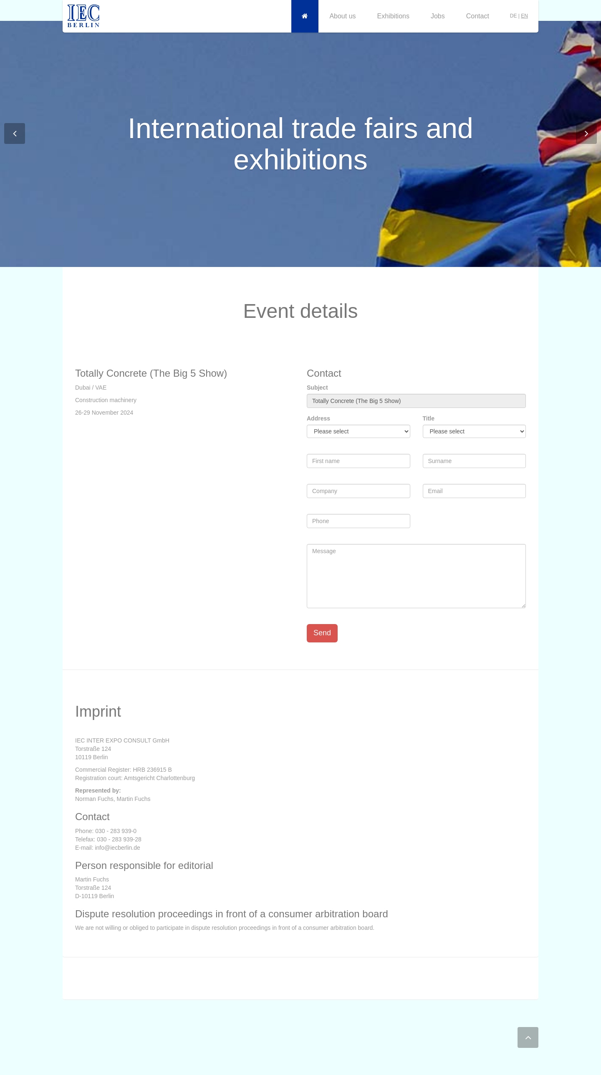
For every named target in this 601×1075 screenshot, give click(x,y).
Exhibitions (393, 16)
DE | (519, 16)
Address (318, 418)
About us (342, 16)
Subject (317, 387)
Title (429, 418)
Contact (477, 16)
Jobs (438, 16)
